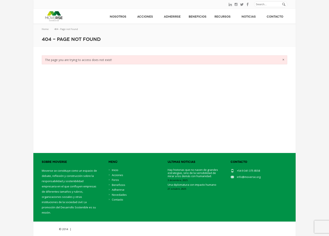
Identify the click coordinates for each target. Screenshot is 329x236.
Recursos (224, 16)
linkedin (230, 4)
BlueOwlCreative (83, 229)
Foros (115, 180)
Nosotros (119, 16)
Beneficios (197, 16)
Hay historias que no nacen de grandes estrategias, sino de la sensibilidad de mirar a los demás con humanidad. (193, 173)
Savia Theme (50, 229)
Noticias (250, 16)
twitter (242, 4)
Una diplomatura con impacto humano (192, 185)
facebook (247, 4)
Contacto (275, 16)
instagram (236, 4)
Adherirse (172, 16)
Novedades (119, 195)
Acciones (146, 16)
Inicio (115, 170)
